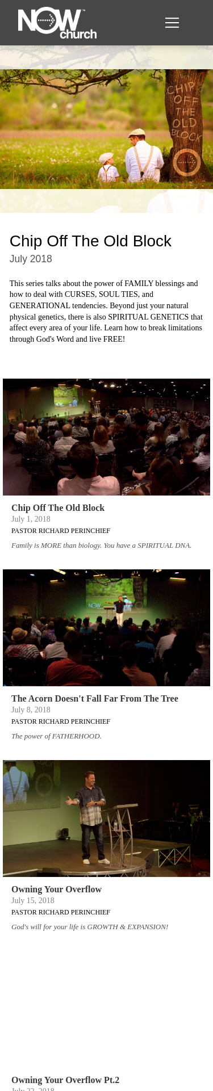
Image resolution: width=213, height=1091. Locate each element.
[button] (172, 22)
